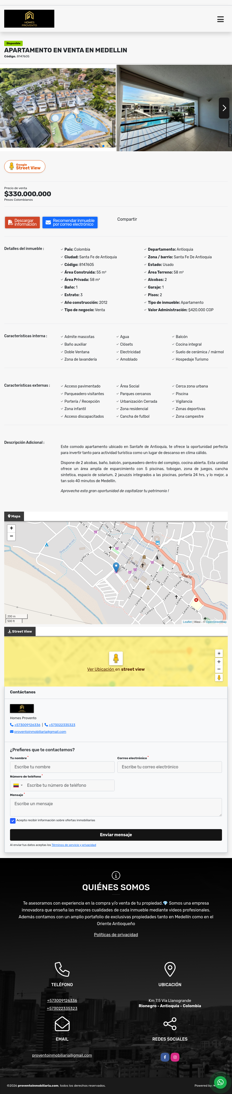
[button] (103, 146)
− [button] (11, 537)
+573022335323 (62, 725)
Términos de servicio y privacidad (74, 845)
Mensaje (17, 795)
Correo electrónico (133, 758)
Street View (25, 166)
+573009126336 (27, 725)
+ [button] (11, 529)
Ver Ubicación (101, 669)
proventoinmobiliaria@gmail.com (40, 732)
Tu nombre (19, 758)
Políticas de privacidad (116, 934)
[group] (58, 108)
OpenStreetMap (216, 621)
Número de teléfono (26, 776)
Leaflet (187, 621)
